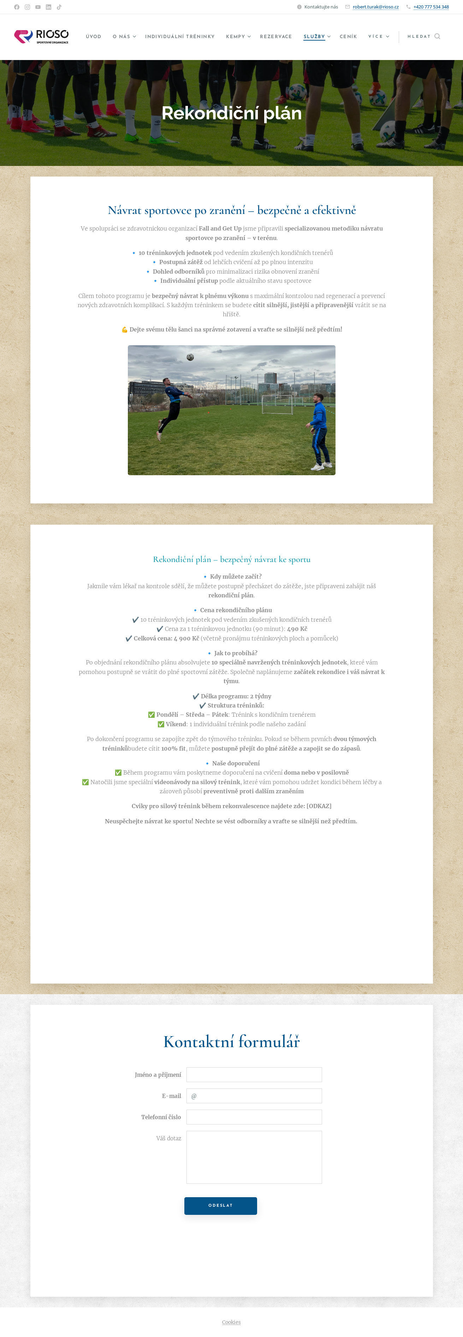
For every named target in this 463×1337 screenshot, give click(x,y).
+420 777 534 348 (431, 7)
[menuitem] (102, 37)
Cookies (231, 1322)
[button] (424, 37)
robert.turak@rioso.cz (376, 7)
